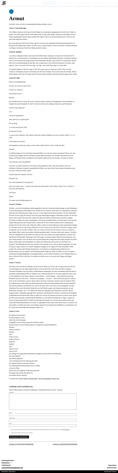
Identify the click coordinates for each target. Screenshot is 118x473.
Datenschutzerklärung (65, 429)
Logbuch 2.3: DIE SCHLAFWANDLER (21, 444)
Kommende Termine (110, 471)
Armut (41, 378)
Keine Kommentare (33, 378)
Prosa (57, 378)
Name (10, 412)
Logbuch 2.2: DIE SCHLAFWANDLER (65, 444)
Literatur (54, 378)
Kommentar (11, 392)
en (109, 3)
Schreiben (11, 11)
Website (10, 423)
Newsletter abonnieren (9, 471)
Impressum (112, 465)
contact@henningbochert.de (12, 468)
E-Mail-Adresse (12, 418)
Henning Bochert (47, 378)
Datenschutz (111, 468)
